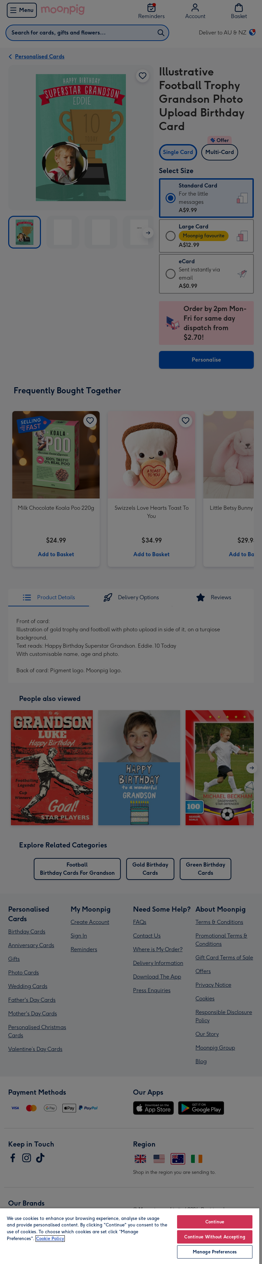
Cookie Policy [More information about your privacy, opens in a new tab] (50, 1238)
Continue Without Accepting (214, 1236)
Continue (214, 1221)
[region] (129, 1236)
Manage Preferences (215, 1251)
